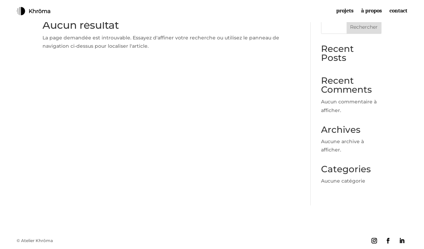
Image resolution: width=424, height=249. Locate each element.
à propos (371, 11)
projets (345, 11)
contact (398, 11)
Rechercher (364, 27)
